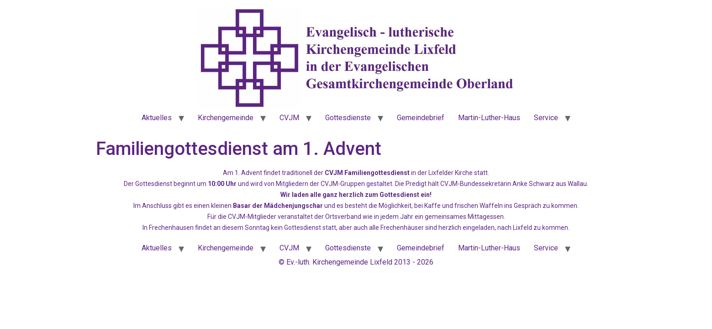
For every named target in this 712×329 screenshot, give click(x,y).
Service (546, 117)
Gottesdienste (348, 117)
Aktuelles (157, 117)
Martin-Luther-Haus (489, 117)
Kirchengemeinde (225, 117)
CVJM (289, 117)
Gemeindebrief (420, 117)
